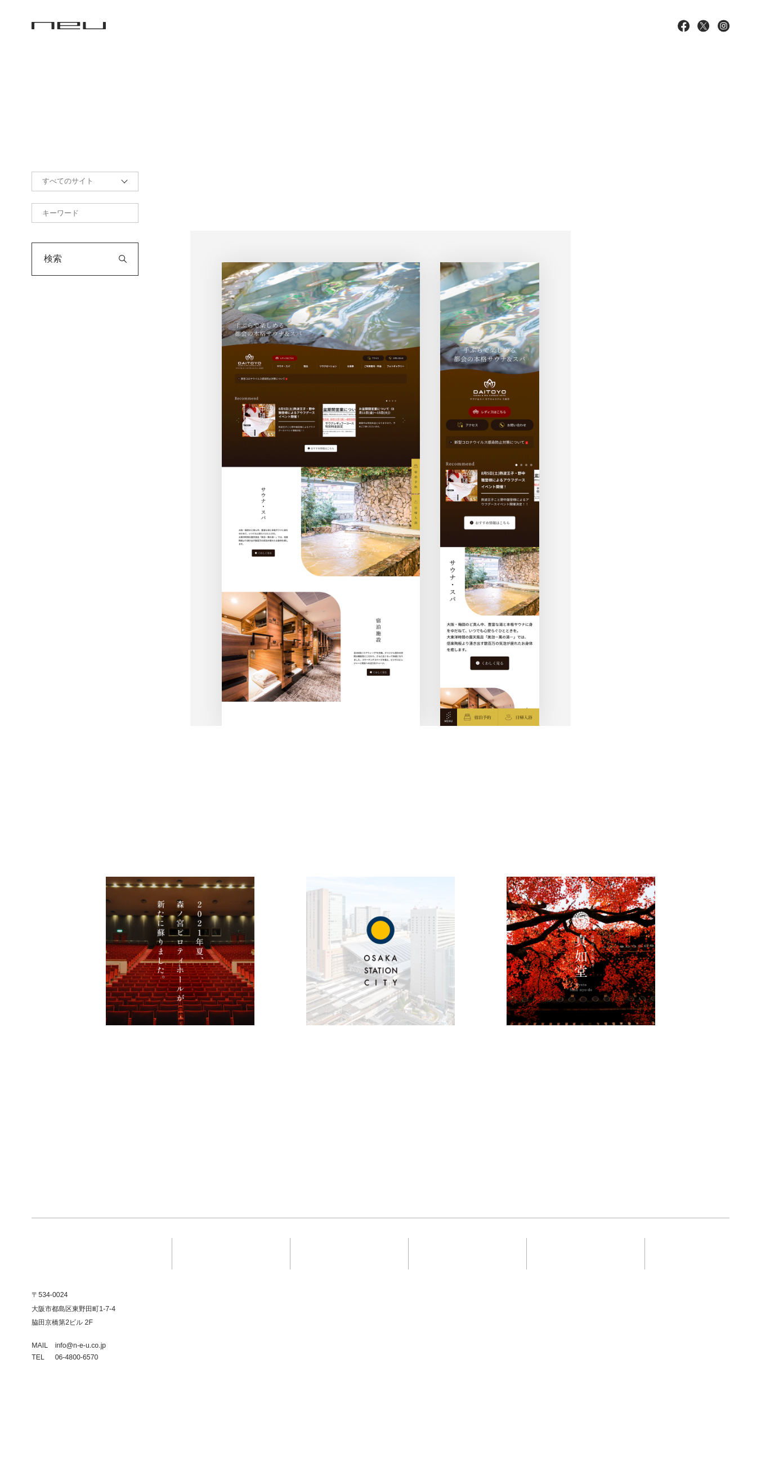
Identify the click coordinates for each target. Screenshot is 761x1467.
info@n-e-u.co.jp (80, 1345)
